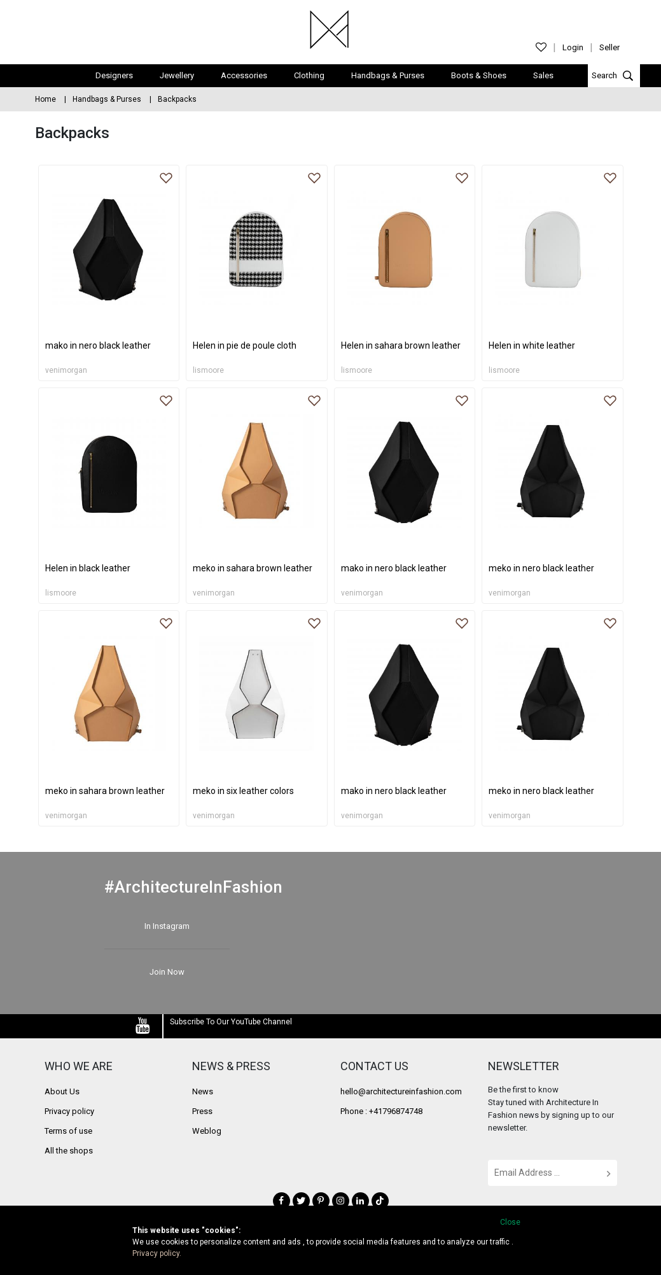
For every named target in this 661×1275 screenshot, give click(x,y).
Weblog (206, 1129)
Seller (609, 47)
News (202, 1090)
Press (202, 1110)
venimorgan (66, 369)
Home (45, 98)
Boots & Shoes (478, 75)
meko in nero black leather (541, 567)
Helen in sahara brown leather (401, 345)
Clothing (309, 75)
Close (510, 1222)
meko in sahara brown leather (252, 567)
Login (572, 47)
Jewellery (177, 75)
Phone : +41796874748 (381, 1110)
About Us (62, 1090)
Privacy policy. (156, 1253)
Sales (543, 75)
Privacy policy (69, 1110)
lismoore (208, 369)
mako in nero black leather (98, 345)
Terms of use (68, 1129)
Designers (114, 75)
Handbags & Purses (387, 75)
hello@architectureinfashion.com (401, 1090)
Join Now (167, 970)
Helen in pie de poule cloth (244, 345)
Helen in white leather (532, 345)
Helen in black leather (87, 567)
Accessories (244, 75)
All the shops (69, 1149)
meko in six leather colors (243, 790)
